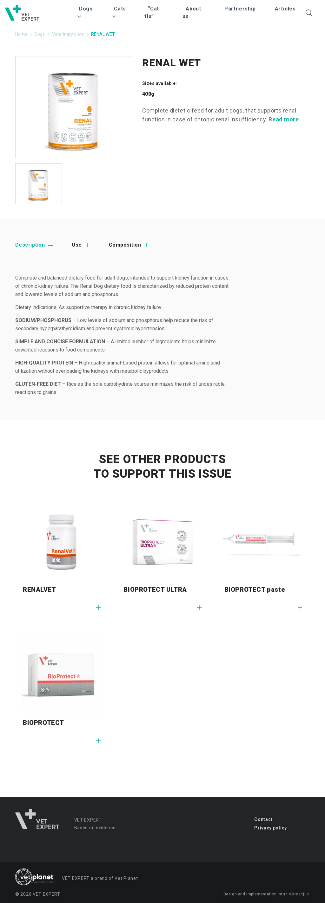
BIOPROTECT (43, 722)
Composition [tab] (125, 245)
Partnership (240, 9)
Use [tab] (77, 245)
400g (148, 94)
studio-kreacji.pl (294, 894)
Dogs (40, 34)
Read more (284, 119)
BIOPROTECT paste (254, 589)
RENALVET (39, 589)
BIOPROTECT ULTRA (155, 589)
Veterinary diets (68, 34)
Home (21, 34)
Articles (285, 9)
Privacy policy (270, 827)
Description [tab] (30, 245)
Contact (263, 819)
